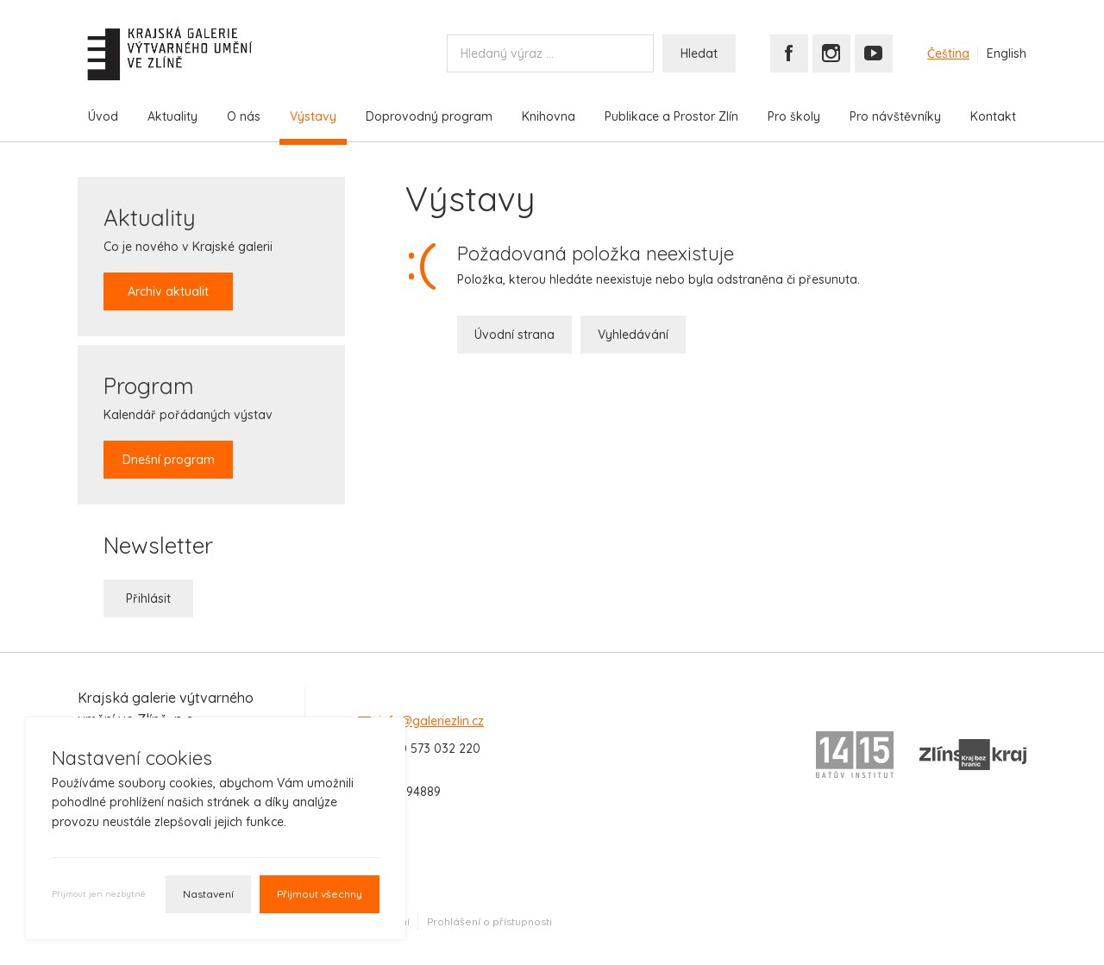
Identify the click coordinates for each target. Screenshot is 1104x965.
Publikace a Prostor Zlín (671, 116)
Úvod (103, 116)
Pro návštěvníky (895, 116)
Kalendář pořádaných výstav (188, 425)
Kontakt (993, 116)
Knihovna (548, 116)
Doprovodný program (429, 116)
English (1006, 53)
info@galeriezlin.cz (431, 721)
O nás (243, 116)
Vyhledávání (633, 334)
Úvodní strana (514, 334)
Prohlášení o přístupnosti (489, 921)
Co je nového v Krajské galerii (188, 256)
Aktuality (172, 116)
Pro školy (794, 116)
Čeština (948, 53)
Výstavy (313, 116)
